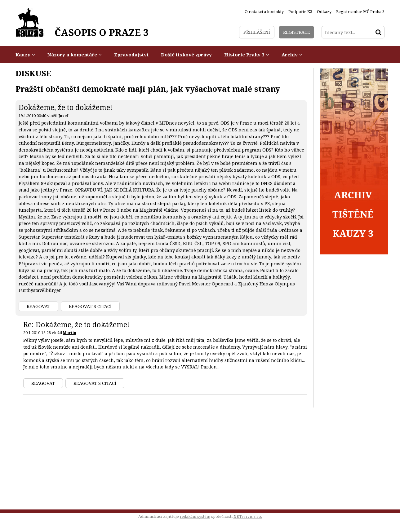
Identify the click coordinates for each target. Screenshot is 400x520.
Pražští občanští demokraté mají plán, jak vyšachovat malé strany (148, 88)
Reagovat (38, 306)
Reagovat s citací (90, 306)
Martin (69, 332)
